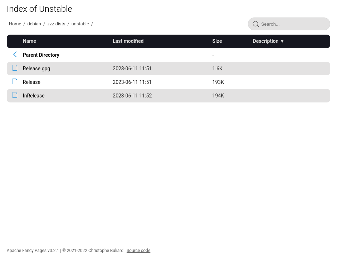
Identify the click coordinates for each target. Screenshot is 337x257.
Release (31, 82)
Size (217, 41)
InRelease (34, 96)
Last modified (128, 41)
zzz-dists (56, 23)
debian (34, 23)
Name (29, 41)
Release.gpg (36, 68)
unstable (80, 23)
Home (15, 23)
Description (266, 41)
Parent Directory (41, 55)
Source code (138, 250)
